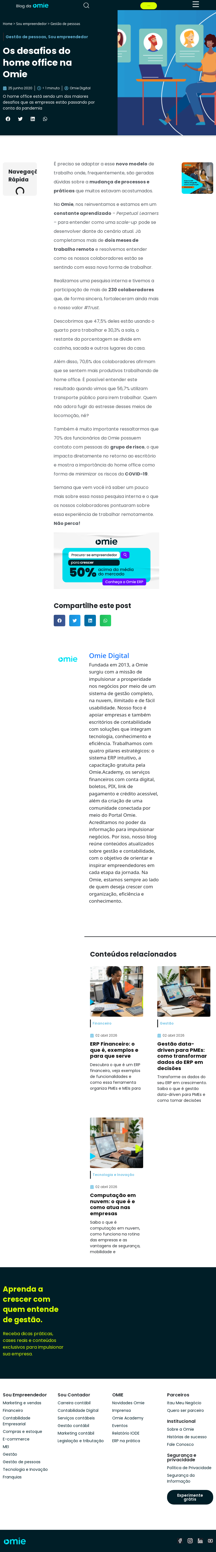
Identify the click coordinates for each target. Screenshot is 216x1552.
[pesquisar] (86, 5)
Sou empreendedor (31, 23)
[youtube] (210, 1541)
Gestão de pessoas (65, 23)
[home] (32, 5)
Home (7, 23)
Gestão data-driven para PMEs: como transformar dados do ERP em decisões (182, 1055)
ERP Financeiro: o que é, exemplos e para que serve (114, 1049)
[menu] (196, 4)
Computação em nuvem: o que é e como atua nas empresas (113, 1204)
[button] (8, 119)
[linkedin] (200, 1541)
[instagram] (190, 1541)
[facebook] (180, 1541)
